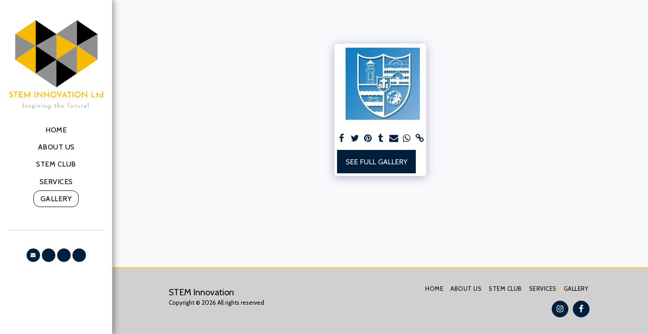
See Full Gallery (376, 161)
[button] (33, 255)
